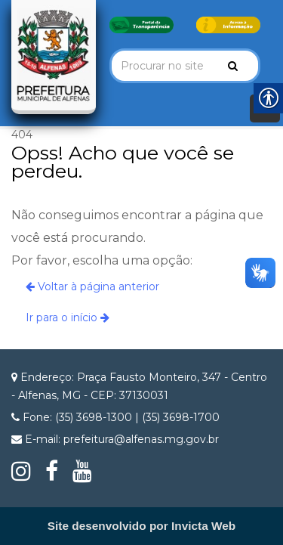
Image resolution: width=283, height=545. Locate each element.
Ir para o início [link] (67, 317)
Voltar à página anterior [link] (92, 286)
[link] (141, 24)
